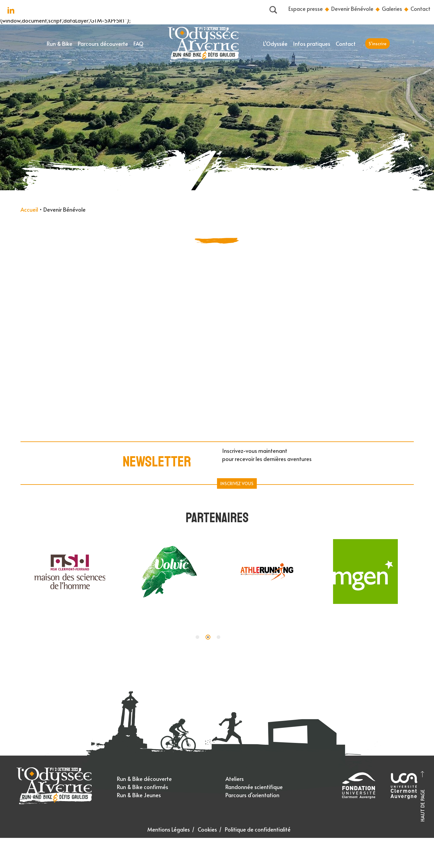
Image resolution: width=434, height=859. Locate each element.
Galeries (392, 8)
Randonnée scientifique (254, 787)
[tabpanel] (69, 573)
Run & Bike (59, 43)
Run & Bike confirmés (142, 787)
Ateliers (234, 778)
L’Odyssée (275, 43)
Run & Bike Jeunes (139, 795)
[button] (197, 637)
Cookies (207, 829)
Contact (420, 8)
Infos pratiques (311, 43)
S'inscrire (377, 43)
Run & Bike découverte (144, 778)
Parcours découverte (103, 43)
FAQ (138, 43)
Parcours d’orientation (252, 795)
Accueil (29, 209)
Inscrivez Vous (236, 483)
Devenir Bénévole (352, 8)
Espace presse (305, 8)
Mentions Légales (168, 829)
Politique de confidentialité (258, 829)
